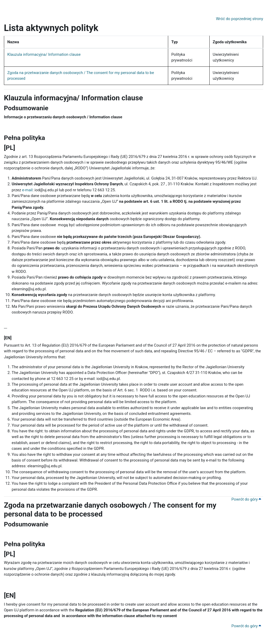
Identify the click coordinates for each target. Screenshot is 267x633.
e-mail (27, 190)
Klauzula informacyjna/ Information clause (44, 54)
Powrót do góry (246, 499)
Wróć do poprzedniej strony (239, 18)
